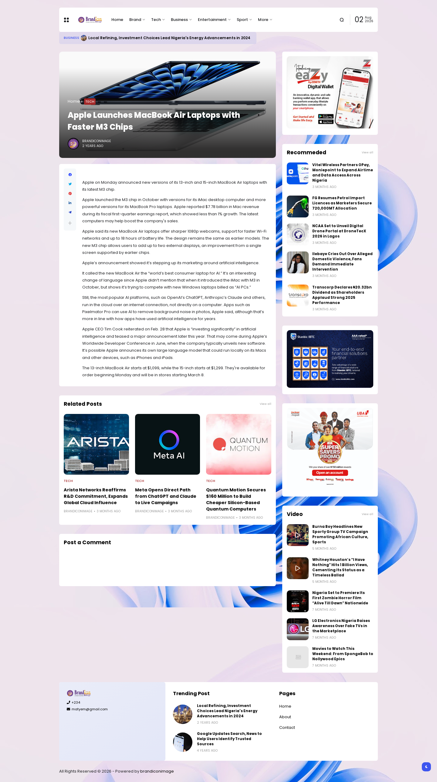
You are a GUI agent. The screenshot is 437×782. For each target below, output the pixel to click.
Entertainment (212, 19)
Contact (287, 727)
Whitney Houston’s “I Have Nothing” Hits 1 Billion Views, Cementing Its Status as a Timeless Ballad (340, 567)
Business (179, 19)
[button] (70, 223)
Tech (156, 19)
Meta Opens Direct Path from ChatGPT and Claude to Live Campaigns (165, 496)
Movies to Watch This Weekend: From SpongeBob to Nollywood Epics (342, 653)
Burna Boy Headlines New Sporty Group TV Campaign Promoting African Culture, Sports (340, 534)
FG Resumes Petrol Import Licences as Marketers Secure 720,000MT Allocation (342, 203)
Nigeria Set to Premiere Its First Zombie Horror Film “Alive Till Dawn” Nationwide (340, 598)
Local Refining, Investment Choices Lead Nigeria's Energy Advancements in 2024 (169, 37)
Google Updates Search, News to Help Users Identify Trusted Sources (229, 738)
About (285, 717)
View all (265, 404)
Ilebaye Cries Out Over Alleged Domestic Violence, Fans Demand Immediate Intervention (342, 261)
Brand (135, 19)
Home (117, 19)
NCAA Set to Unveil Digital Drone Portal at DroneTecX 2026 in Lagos (339, 231)
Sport (242, 19)
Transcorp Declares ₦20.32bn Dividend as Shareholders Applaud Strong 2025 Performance (342, 295)
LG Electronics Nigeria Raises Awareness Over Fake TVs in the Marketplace (341, 625)
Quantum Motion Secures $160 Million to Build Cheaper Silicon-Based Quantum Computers (236, 499)
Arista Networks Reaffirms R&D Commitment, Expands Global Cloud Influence (96, 496)
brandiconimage (157, 771)
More (263, 19)
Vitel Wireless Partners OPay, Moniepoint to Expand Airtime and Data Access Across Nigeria (342, 172)
